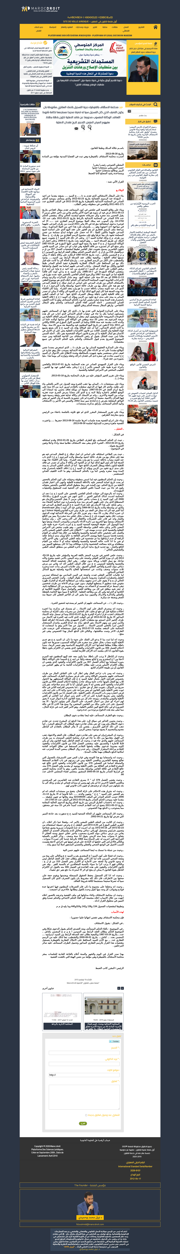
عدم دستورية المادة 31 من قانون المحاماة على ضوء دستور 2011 (39, 91)
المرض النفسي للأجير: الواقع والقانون (143, 365)
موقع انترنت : (113, 1070)
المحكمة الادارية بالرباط (62, 1024)
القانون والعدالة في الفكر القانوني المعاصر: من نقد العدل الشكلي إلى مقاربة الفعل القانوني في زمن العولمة (38, 73)
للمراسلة (52, 27)
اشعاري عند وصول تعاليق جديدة (104, 1115)
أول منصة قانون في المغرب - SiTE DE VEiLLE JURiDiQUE (90, 21)
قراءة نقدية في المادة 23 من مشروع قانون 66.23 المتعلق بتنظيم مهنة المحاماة (30, 328)
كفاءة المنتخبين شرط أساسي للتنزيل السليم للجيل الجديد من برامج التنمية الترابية (30, 303)
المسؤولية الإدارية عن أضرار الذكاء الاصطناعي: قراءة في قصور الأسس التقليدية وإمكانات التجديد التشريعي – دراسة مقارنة (143, 335)
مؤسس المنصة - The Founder (90, 1185)
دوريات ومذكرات (82, 27)
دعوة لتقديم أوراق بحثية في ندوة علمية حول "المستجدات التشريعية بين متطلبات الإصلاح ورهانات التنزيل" (89, 82)
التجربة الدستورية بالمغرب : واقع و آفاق (36, 67)
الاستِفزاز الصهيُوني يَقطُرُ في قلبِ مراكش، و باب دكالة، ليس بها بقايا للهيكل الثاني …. (30, 379)
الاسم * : (115, 1047)
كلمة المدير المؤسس (143, 43)
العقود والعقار (67, 27)
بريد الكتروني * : (112, 1059)
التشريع (141, 27)
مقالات (115, 27)
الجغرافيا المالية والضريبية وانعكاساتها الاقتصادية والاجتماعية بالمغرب (30, 354)
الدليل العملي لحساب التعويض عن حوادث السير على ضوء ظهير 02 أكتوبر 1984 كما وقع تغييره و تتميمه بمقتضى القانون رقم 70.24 (143, 397)
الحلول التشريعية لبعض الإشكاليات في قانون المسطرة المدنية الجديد (38, 49)
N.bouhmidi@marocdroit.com (90, 1224)
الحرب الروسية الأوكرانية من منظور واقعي (142, 204)
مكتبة (104, 27)
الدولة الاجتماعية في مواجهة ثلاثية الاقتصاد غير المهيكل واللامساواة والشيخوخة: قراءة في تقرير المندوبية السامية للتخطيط (37, 83)
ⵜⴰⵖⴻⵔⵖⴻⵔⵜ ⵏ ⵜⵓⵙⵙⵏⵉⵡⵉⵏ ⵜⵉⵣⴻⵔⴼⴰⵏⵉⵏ (90, 17)
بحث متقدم (143, 115)
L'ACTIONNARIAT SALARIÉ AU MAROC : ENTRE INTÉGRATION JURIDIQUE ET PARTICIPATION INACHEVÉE (30, 114)
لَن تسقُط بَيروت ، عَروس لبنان (30, 146)
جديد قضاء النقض (38, 29)
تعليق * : (115, 1081)
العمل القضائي (126, 29)
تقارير (95, 27)
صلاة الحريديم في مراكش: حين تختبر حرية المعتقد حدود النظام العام (143, 50)
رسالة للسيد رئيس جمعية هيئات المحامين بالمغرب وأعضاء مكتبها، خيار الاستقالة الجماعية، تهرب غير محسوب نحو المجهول (30, 274)
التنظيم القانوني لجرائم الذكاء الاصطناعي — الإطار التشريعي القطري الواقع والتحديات (142, 271)
